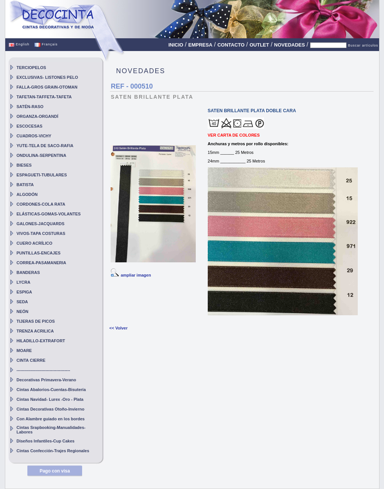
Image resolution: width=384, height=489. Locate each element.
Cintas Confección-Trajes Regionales (52, 450)
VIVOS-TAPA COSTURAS (40, 233)
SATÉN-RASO (30, 106)
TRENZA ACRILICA (35, 331)
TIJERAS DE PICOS (35, 321)
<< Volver (118, 328)
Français (46, 44)
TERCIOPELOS (31, 67)
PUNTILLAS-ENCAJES (38, 253)
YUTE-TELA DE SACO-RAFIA (45, 145)
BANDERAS (28, 272)
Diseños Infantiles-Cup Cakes (45, 441)
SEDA (22, 301)
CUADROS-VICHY (33, 136)
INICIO (175, 45)
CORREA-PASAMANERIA (41, 262)
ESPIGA (24, 292)
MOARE (24, 350)
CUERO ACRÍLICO (34, 243)
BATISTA (25, 184)
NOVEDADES (289, 45)
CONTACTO (231, 45)
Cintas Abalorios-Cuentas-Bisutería (51, 389)
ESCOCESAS (29, 126)
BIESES (24, 165)
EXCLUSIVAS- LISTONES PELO (47, 77)
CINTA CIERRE (30, 360)
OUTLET (259, 45)
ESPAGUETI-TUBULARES (41, 175)
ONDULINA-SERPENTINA (41, 155)
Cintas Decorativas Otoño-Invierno (50, 409)
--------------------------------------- (43, 370)
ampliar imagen (136, 275)
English (19, 44)
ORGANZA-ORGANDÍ (37, 116)
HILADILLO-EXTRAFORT (40, 341)
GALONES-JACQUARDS (40, 223)
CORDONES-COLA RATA (40, 204)
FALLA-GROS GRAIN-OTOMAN (46, 87)
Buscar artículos (363, 45)
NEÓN (22, 311)
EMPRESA (200, 45)
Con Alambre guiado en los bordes (50, 419)
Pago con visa (55, 471)
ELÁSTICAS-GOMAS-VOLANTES (48, 214)
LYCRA (23, 282)
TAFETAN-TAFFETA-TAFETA (44, 97)
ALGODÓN (27, 194)
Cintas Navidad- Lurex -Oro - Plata (49, 399)
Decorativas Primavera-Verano (46, 380)
